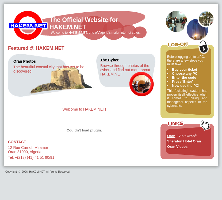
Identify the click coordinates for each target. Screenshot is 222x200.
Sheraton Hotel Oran (184, 141)
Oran (171, 136)
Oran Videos (177, 147)
